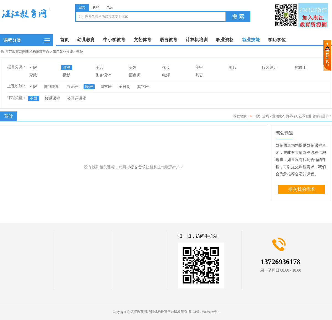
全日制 (124, 87)
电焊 (166, 75)
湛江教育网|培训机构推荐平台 (27, 52)
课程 (82, 8)
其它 (199, 75)
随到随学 (51, 87)
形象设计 (103, 75)
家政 (33, 75)
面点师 (135, 75)
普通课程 (52, 98)
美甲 (199, 68)
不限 (33, 68)
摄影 (66, 75)
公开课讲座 (76, 98)
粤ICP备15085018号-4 (203, 312)
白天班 (72, 87)
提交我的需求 (301, 189)
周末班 (106, 87)
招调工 (301, 68)
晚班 (89, 87)
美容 (99, 68)
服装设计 (269, 68)
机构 (96, 7)
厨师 (232, 68)
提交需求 (138, 167)
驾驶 (79, 52)
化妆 (166, 68)
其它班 (143, 87)
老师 (110, 7)
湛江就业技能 (63, 52)
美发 (133, 68)
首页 (64, 39)
